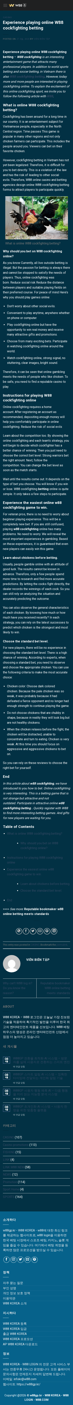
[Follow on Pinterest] (34, 1259)
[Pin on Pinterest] (47, 931)
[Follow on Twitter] (20, 1259)
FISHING (9, 1152)
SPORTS (9, 1197)
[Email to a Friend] (40, 931)
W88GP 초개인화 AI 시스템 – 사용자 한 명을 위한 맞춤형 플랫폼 (40, 1108)
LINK (6, 1160)
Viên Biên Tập (42, 39)
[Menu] (5, 5)
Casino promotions (16, 1145)
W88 (50, 96)
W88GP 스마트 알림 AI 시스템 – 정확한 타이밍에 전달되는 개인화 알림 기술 (40, 1076)
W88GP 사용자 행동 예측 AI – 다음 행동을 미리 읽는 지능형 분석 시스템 (40, 1092)
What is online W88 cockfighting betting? (34, 833)
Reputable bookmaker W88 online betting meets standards (55, 988)
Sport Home (11, 1189)
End (9, 900)
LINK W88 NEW (13, 1167)
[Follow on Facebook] (6, 1259)
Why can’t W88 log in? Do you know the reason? (17, 988)
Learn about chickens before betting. (45, 884)
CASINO (7, 17)
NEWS (7, 1174)
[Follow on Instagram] (13, 1259)
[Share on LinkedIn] (54, 931)
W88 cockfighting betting (27, 76)
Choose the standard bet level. (41, 890)
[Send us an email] (27, 1259)
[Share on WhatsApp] (19, 931)
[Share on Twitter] (33, 931)
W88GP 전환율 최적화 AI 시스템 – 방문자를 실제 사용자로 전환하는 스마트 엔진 (41, 1060)
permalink (61, 944)
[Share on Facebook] (26, 931)
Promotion (10, 1182)
